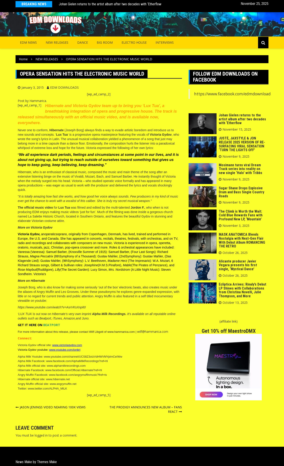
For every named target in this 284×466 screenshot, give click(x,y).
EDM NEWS (28, 42)
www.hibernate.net (58, 379)
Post (21, 101)
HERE (33, 325)
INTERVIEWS (165, 42)
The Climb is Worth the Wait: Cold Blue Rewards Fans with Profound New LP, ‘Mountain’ (240, 215)
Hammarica (38, 101)
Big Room (105, 42)
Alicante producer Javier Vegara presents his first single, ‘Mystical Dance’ (238, 265)
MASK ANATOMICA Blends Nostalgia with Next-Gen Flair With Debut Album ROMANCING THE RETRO (242, 240)
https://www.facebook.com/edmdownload (232, 93)
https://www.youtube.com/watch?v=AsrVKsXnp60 (52, 307)
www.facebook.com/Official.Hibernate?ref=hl (73, 370)
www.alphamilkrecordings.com (66, 365)
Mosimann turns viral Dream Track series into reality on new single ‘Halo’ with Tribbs (240, 169)
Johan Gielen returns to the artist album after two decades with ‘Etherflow (110, 4)
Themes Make (47, 462)
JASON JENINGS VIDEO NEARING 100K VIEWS (53, 407)
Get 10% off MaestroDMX (229, 331)
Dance (82, 42)
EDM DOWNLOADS (64, 87)
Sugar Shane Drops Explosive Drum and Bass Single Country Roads (241, 192)
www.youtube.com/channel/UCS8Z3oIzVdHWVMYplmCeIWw (83, 356)
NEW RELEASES (57, 42)
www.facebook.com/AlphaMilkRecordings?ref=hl (77, 361)
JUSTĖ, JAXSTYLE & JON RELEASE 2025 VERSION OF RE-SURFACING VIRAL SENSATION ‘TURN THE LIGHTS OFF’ (242, 144)
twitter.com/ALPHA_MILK (51, 388)
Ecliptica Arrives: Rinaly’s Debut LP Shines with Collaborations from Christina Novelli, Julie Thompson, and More (242, 290)
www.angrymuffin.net (63, 384)
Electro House (134, 42)
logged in (41, 435)
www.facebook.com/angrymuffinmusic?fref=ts (78, 374)
